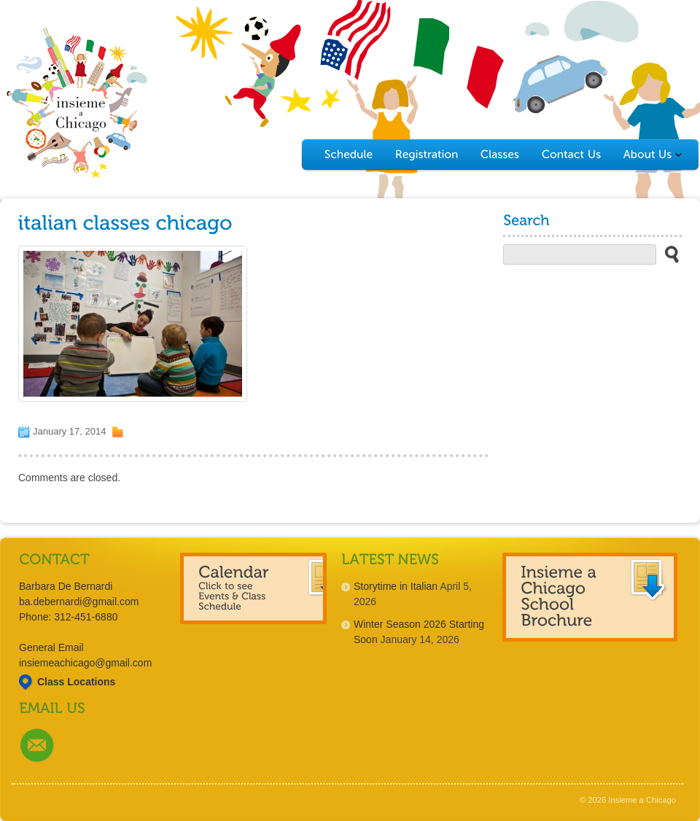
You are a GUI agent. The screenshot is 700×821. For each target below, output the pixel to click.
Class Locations (76, 682)
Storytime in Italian (396, 586)
